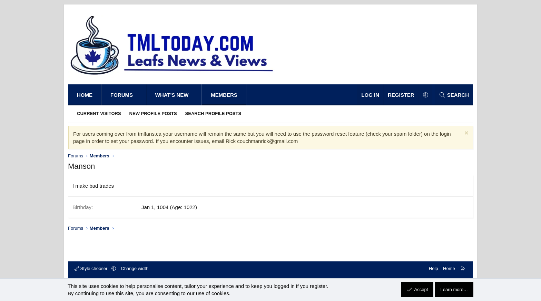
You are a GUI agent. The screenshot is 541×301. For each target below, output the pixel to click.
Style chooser (92, 268)
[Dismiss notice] (466, 133)
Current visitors (99, 113)
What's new (172, 95)
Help (433, 268)
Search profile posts (213, 113)
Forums (121, 95)
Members (224, 95)
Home (84, 95)
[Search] (454, 94)
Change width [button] (135, 268)
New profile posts (153, 113)
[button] (140, 94)
